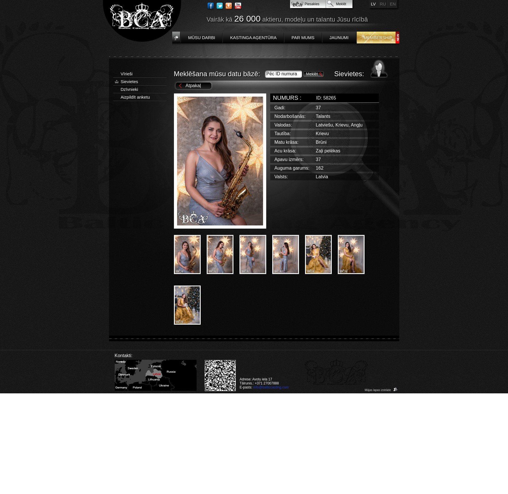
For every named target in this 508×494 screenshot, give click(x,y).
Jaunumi (339, 37)
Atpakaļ (193, 85)
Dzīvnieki (129, 89)
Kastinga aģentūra (253, 37)
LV (373, 3)
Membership (378, 37)
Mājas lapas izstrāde (381, 390)
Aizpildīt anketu (135, 97)
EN (393, 3)
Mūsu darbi (201, 37)
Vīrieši (127, 73)
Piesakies (312, 4)
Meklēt (341, 4)
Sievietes (129, 81)
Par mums (303, 37)
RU (383, 3)
